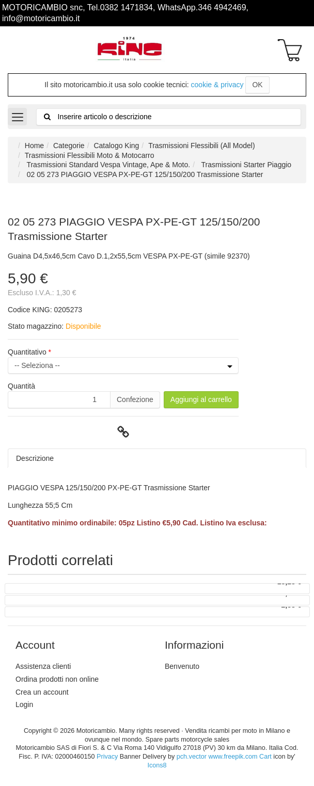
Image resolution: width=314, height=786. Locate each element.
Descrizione (35, 458)
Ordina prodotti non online (57, 679)
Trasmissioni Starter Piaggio (245, 165)
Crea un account (42, 692)
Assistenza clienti (43, 666)
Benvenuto (182, 666)
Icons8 (156, 765)
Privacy (107, 756)
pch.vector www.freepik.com (217, 756)
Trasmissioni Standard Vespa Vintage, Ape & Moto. (107, 165)
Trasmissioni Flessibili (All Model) (201, 145)
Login (24, 704)
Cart (265, 756)
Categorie (69, 145)
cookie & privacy (217, 85)
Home (34, 145)
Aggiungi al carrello (201, 399)
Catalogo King (116, 145)
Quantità (21, 386)
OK (257, 85)
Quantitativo (28, 352)
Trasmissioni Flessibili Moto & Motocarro (89, 155)
